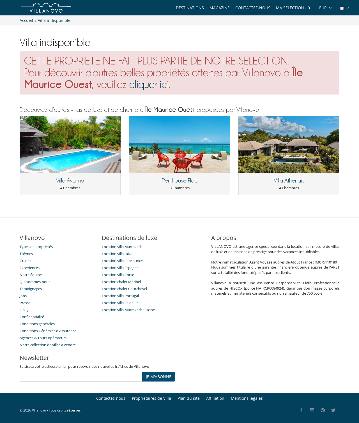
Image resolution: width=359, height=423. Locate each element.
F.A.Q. (24, 309)
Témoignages (31, 288)
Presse (25, 302)
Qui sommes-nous (35, 281)
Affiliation (215, 398)
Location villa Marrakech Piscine (128, 309)
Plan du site (189, 398)
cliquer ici (149, 84)
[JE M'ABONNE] (81, 377)
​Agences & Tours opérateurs (43, 337)
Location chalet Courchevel (124, 288)
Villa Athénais (289, 180)
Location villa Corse (118, 274)
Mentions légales (247, 398)
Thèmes (26, 253)
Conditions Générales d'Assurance (48, 330)
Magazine (220, 7)
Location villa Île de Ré (120, 302)
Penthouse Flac (179, 180)
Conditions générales (37, 323)
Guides (25, 260)
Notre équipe (31, 274)
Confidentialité (32, 316)
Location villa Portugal (120, 295)
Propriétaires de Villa (151, 398)
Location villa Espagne (120, 267)
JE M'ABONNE (158, 376)
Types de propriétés (36, 246)
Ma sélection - (293, 7)
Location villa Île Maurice (122, 260)
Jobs (23, 295)
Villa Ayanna (70, 180)
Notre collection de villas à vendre (48, 344)
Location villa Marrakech (122, 246)
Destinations (190, 7)
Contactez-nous (252, 7)
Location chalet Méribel (121, 281)
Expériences (30, 267)
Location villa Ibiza (117, 253)
